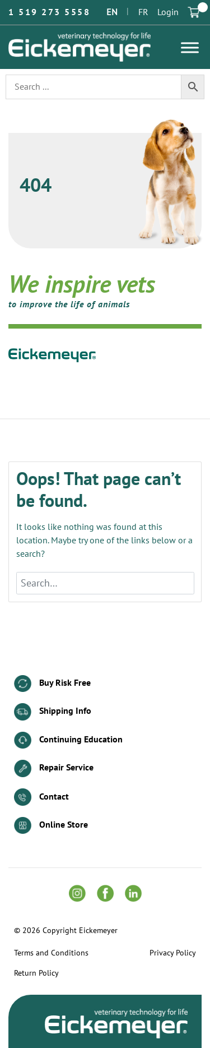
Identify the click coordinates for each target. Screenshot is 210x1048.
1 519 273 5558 (49, 12)
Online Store (51, 825)
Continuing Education (68, 740)
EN (112, 12)
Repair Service (54, 768)
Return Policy (36, 973)
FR (143, 12)
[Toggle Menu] (190, 47)
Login (168, 12)
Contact (41, 797)
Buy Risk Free (52, 683)
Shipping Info (52, 712)
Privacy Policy (173, 953)
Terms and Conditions (51, 953)
